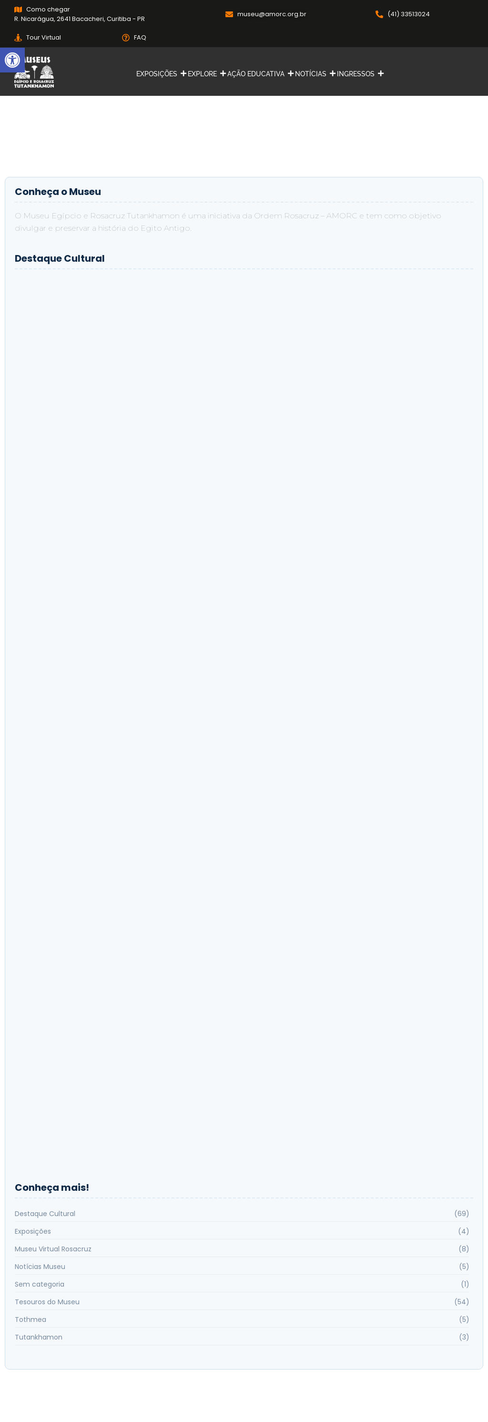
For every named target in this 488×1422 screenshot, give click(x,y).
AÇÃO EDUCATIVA (257, 74)
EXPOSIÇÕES (158, 74)
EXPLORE (203, 74)
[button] (12, 60)
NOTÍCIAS (312, 74)
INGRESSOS (357, 74)
